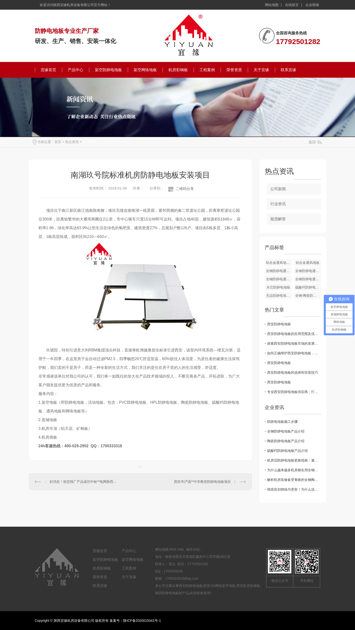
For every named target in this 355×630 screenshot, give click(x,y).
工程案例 (207, 70)
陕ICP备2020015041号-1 (142, 620)
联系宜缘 (288, 70)
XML (180, 549)
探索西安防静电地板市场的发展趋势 (294, 343)
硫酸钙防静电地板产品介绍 (287, 451)
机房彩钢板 (178, 70)
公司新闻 (89, 142)
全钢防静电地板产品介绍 (285, 431)
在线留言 (292, 5)
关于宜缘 (261, 70)
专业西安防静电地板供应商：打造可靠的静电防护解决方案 (294, 392)
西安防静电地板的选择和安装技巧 (292, 372)
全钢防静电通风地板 (279, 271)
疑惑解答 (278, 219)
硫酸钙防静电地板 (308, 287)
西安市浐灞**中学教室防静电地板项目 (202, 482)
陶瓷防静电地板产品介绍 (285, 441)
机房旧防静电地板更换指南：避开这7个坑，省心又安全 (294, 460)
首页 (57, 142)
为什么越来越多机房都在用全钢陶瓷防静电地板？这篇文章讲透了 (294, 470)
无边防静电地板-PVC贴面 (279, 295)
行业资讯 (278, 204)
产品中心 (75, 70)
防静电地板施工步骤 (282, 422)
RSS (172, 549)
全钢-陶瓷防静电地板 (308, 295)
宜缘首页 (48, 70)
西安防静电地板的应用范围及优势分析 (294, 334)
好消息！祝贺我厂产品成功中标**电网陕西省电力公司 (84, 482)
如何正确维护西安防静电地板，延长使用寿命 (294, 353)
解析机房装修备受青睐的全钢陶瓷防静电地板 (294, 480)
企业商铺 (312, 5)
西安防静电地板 (279, 324)
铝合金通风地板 (307, 263)
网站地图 (272, 5)
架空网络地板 (145, 70)
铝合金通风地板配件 (279, 263)
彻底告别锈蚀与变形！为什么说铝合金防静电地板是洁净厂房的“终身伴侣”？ (294, 489)
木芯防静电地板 (278, 287)
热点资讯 (72, 142)
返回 (315, 142)
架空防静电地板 (108, 70)
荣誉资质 (234, 70)
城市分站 (193, 549)
